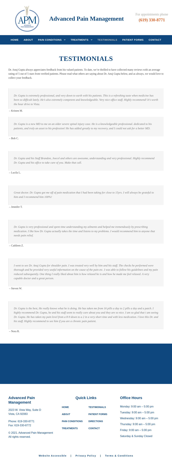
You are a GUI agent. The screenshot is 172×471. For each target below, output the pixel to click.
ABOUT (66, 427)
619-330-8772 (22, 438)
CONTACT (94, 441)
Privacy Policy (86, 469)
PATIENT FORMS (97, 427)
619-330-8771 (26, 434)
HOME (65, 420)
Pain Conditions (50, 39)
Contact (155, 39)
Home (15, 39)
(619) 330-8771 (152, 20)
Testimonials (107, 39)
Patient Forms (133, 39)
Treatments (79, 39)
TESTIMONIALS (97, 420)
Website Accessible (54, 469)
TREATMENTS (70, 441)
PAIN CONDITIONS (72, 434)
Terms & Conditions (119, 469)
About (28, 39)
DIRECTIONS (95, 434)
